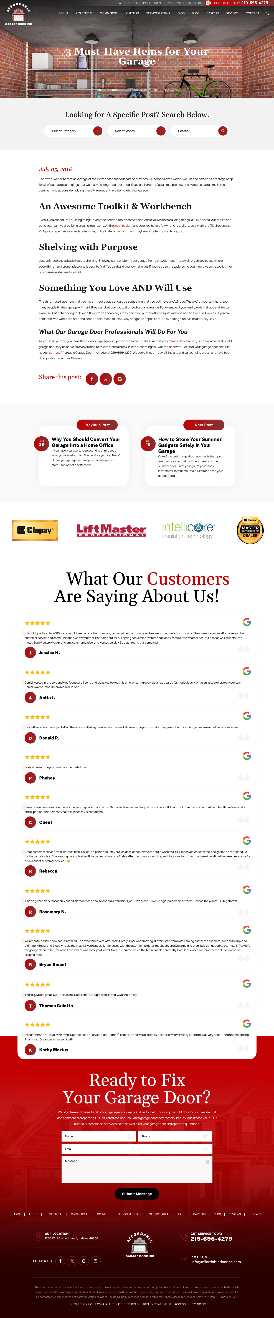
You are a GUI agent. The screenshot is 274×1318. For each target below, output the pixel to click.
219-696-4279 (254, 3)
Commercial (109, 13)
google (84, 1261)
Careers (213, 13)
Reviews (232, 13)
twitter (106, 379)
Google (119, 379)
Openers (132, 13)
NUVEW (72, 1304)
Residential (84, 13)
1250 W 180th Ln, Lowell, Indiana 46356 (71, 1238)
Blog (195, 13)
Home (17, 1214)
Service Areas (159, 1214)
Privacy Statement (156, 1304)
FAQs (181, 13)
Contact (253, 13)
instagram (96, 1261)
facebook (92, 379)
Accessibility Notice (191, 1304)
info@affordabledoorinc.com (216, 1262)
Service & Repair (158, 13)
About (63, 13)
